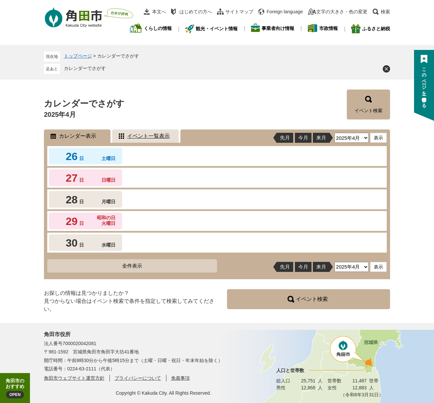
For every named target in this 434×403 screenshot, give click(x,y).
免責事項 (180, 378)
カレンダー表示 (77, 136)
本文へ (159, 11)
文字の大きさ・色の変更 (341, 11)
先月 (285, 137)
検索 (385, 11)
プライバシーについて (137, 378)
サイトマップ (239, 11)
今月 (303, 137)
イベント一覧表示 (148, 136)
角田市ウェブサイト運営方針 (74, 378)
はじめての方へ (195, 11)
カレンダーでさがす (85, 68)
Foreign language (285, 11)
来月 (321, 137)
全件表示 (132, 266)
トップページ (78, 56)
